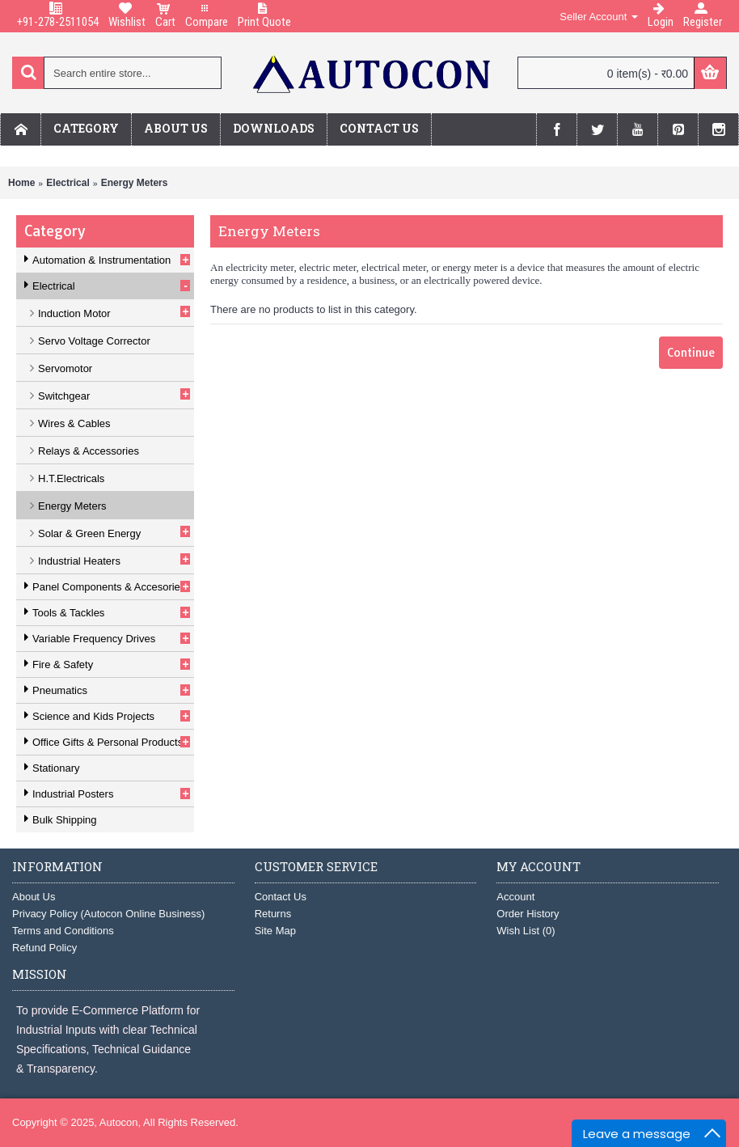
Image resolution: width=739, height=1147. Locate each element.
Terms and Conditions (63, 931)
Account (515, 897)
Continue (691, 352)
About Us (33, 897)
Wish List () (525, 931)
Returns (273, 914)
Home (21, 182)
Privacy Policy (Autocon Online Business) (108, 914)
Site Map (275, 931)
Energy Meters (134, 182)
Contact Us (280, 897)
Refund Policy (44, 948)
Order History (527, 914)
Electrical (67, 182)
